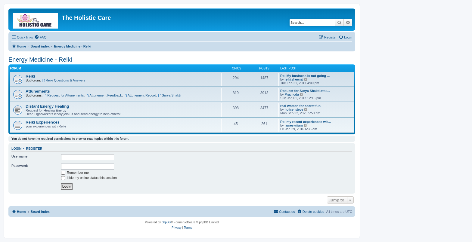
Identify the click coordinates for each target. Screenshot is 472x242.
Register (34, 148)
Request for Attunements (63, 95)
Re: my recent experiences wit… (305, 122)
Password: (19, 165)
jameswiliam (294, 125)
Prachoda (292, 94)
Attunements (38, 91)
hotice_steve (294, 109)
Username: (20, 156)
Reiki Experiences (43, 122)
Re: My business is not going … (305, 76)
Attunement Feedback (103, 95)
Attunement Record (140, 95)
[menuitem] (40, 37)
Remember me (75, 172)
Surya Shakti (169, 95)
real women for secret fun (300, 106)
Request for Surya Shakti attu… (305, 91)
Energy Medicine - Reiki (40, 59)
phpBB (166, 222)
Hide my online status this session (89, 177)
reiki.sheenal (294, 79)
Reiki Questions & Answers (63, 80)
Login (16, 148)
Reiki (30, 76)
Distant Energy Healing (47, 106)
